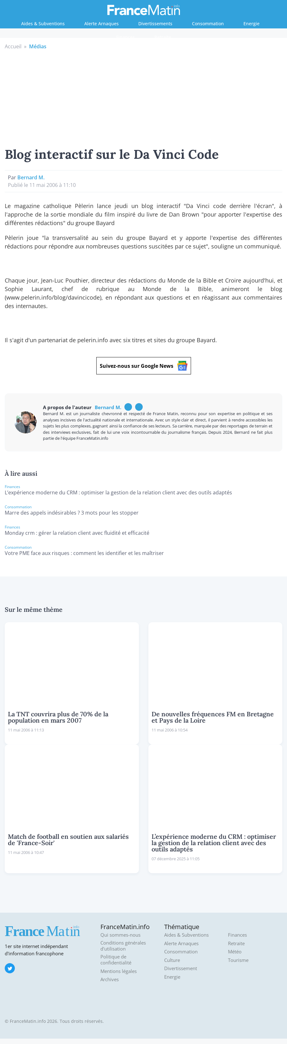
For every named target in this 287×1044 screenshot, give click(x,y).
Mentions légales (118, 971)
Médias (37, 46)
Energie (251, 24)
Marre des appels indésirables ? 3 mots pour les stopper (72, 512)
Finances (125, 37)
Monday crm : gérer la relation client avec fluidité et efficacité (77, 532)
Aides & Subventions (43, 24)
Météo (235, 952)
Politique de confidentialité (115, 960)
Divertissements (155, 24)
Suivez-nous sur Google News (144, 366)
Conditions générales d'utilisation (123, 946)
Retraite (162, 37)
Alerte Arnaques (101, 24)
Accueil (13, 46)
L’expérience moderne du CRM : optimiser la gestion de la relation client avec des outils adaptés (118, 492)
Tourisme (238, 960)
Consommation (208, 24)
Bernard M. (31, 177)
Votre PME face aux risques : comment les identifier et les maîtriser (84, 553)
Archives (109, 979)
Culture (172, 960)
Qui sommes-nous (120, 935)
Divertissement (180, 968)
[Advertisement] (143, 97)
